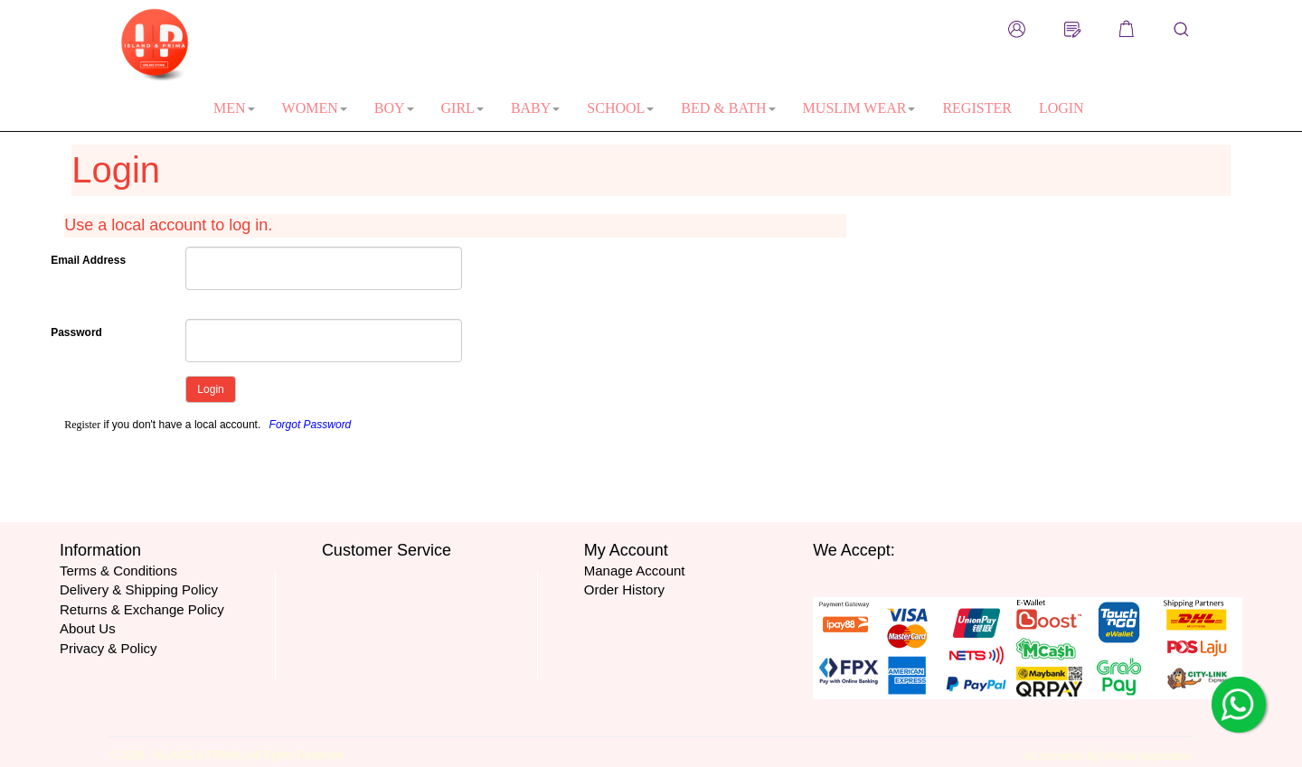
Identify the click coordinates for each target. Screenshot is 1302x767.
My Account (626, 550)
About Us (88, 628)
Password (76, 332)
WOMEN (314, 108)
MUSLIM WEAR (859, 108)
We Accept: (854, 550)
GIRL (462, 108)
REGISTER (976, 108)
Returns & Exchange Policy (142, 609)
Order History (624, 589)
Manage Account (634, 570)
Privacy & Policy (108, 648)
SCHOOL (620, 108)
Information (100, 550)
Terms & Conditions (118, 570)
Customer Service (386, 550)
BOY (394, 108)
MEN (234, 108)
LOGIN (1061, 108)
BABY (535, 108)
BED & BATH (728, 108)
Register (82, 424)
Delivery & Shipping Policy (139, 589)
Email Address (88, 260)
